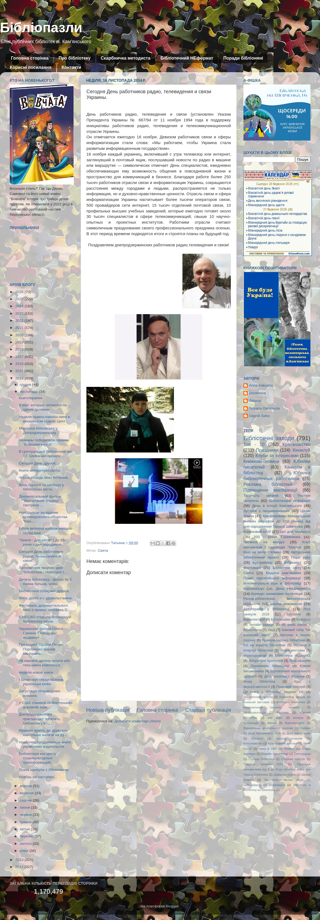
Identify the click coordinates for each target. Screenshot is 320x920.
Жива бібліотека (259, 682)
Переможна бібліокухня (270, 666)
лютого (26, 844)
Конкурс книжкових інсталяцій (277, 594)
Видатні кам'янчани (283, 573)
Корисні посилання (30, 67)
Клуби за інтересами (277, 455)
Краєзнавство (296, 444)
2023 (20, 313)
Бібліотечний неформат (289, 501)
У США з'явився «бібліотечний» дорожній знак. (45, 705)
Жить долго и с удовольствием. (46, 598)
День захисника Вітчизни (284, 676)
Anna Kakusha (261, 385)
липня (25, 807)
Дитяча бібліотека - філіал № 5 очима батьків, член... (45, 581)
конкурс (298, 717)
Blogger (172, 906)
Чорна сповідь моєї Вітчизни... (45, 477)
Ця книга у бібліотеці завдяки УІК (273, 692)
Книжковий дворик (292, 697)
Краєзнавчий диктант (282, 743)
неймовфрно (252, 785)
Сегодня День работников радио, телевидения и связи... (41, 556)
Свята (103, 550)
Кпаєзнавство (252, 743)
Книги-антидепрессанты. (40, 470)
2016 (20, 364)
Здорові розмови (289, 738)
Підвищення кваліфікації (270, 489)
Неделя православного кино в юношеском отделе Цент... (44, 419)
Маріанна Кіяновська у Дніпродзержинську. (38, 430)
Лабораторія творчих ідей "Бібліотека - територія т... (43, 570)
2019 (20, 342)
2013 (20, 860)
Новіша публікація (108, 710)
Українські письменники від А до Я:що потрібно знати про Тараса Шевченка (276, 769)
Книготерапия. (31, 398)
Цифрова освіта (285, 774)
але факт (275, 717)
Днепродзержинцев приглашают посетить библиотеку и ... (39, 718)
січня (24, 851)
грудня (26, 384)
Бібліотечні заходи (268, 438)
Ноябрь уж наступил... (38, 777)
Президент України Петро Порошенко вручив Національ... (41, 648)
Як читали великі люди (284, 779)
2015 (20, 371)
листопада (29, 392)
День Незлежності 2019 (264, 733)
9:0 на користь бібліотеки (264, 645)
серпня (26, 800)
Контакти (71, 67)
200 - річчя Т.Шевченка (277, 537)
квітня (25, 829)
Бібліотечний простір (257, 697)
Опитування (302, 753)
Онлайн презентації (274, 753)
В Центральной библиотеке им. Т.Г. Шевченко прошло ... (46, 453)
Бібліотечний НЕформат (187, 58)
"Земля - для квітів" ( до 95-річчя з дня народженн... (42, 542)
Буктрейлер (262, 562)
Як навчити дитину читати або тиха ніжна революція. (44, 663)
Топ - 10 (253, 444)
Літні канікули (299, 661)
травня (26, 822)
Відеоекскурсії (294, 723)
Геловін (305, 728)
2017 (20, 357)
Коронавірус (253, 588)
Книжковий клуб (257, 532)
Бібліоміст (292, 562)
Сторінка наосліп (293, 759)
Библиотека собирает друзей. (44, 591)
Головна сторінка (29, 58)
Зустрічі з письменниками (266, 511)
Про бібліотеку (75, 58)
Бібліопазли (41, 27)
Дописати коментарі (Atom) (137, 721)
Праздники (267, 450)
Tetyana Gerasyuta (264, 408)
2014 (20, 378)
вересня (27, 793)
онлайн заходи (262, 625)
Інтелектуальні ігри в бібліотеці (272, 583)
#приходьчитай (254, 656)
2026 (20, 292)
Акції (271, 630)
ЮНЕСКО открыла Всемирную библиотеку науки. (45, 619)
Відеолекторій (254, 619)
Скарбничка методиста (125, 58)
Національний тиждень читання (271, 707)
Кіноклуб (301, 450)
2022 (20, 321)
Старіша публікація (208, 710)
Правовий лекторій (291, 687)
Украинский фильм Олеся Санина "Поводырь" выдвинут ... (41, 633)
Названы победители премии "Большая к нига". (44, 442)
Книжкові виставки (256, 702)
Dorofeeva (257, 393)
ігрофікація (250, 723)
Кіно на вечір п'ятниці (262, 552)
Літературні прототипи (266, 661)
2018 (20, 349)
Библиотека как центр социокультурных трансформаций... (37, 758)
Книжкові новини (261, 461)
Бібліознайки (280, 619)
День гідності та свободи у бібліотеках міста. (41, 487)
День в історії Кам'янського (277, 506)
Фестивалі (252, 568)
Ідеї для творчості (295, 532)
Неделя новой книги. (36, 672)
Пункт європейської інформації (272, 578)
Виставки (294, 614)
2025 (20, 299)
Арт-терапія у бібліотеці (266, 609)
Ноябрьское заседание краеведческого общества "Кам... (43, 516)
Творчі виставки (292, 650)
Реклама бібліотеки (267, 484)
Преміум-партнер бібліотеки (283, 640)
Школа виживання (286, 604)
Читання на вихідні (263, 542)
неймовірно (277, 785)
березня (27, 836)
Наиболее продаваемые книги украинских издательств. (45, 744)
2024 (20, 306)
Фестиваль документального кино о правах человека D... (44, 607)
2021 (20, 328)
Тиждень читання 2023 (263, 764)
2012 (20, 867)
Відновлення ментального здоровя (268, 728)
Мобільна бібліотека (291, 702)
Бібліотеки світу (287, 568)
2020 (20, 335)
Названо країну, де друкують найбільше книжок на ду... (43, 732)
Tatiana (255, 401)
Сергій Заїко (259, 416)
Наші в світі (268, 748)
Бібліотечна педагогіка (292, 656)
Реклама (283, 712)
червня (26, 815)
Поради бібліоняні (243, 58)
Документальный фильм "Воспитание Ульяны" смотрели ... (40, 500)
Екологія (257, 738)
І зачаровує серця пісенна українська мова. (41, 681)
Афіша (271, 723)
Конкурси (303, 619)
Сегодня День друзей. (37, 463)
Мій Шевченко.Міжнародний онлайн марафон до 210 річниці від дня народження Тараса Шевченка (276, 521)
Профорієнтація (254, 712)
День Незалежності (293, 588)
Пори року (300, 557)
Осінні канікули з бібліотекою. (44, 770)
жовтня (26, 786)
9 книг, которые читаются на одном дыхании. (43, 407)
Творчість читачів (260, 495)
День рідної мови (298, 733)
